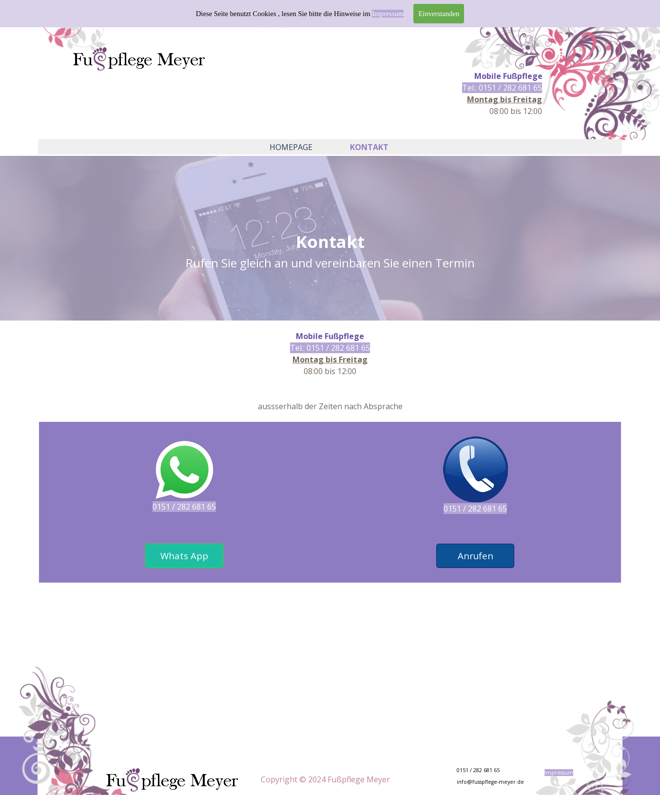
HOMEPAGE (291, 147)
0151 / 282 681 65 (184, 506)
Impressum (388, 14)
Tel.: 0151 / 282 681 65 (502, 87)
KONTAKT (369, 147)
